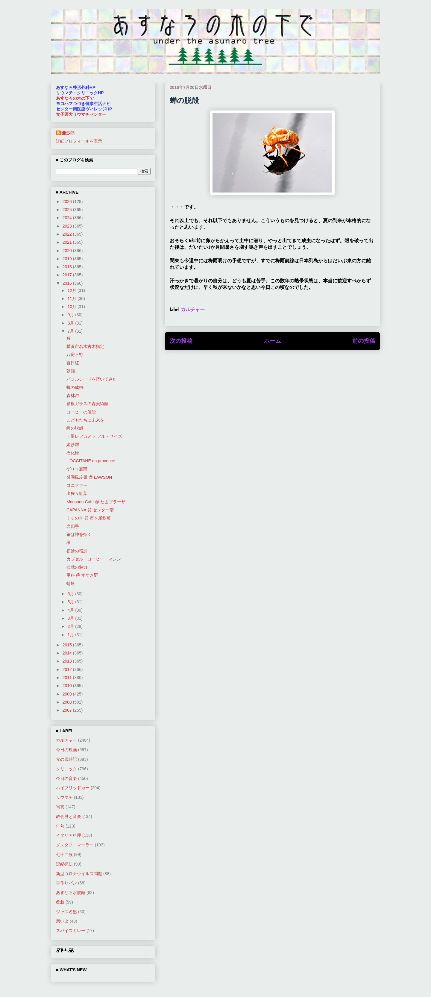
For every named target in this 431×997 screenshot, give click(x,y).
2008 (68, 702)
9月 (71, 314)
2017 (68, 274)
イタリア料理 (68, 835)
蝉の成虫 (74, 387)
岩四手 (72, 526)
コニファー (76, 485)
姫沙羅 (72, 444)
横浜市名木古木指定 (85, 346)
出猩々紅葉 (76, 493)
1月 (71, 634)
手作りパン (66, 883)
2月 (71, 626)
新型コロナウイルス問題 (79, 873)
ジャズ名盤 (66, 911)
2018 (68, 266)
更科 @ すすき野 (82, 575)
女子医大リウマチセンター (81, 114)
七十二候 (64, 854)
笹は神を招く (79, 534)
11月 (72, 298)
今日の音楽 (66, 778)
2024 (68, 217)
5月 (71, 601)
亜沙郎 (68, 133)
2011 (68, 677)
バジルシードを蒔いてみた (91, 379)
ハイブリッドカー (72, 787)
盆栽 (60, 902)
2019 (68, 258)
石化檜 (72, 452)
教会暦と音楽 (68, 816)
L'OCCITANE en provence (90, 460)
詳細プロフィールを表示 (79, 141)
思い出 (62, 921)
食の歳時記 (66, 759)
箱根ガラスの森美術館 (87, 403)
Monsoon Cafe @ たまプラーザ (95, 501)
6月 (71, 593)
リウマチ (64, 797)
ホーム (272, 341)
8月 (71, 323)
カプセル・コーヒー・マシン (93, 559)
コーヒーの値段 (81, 412)
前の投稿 (363, 341)
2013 (68, 661)
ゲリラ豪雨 (76, 469)
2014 (68, 653)
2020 (68, 250)
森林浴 (72, 395)
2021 (68, 242)
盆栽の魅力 (76, 567)
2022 (68, 234)
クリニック (66, 768)
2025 (68, 209)
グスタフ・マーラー (75, 845)
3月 (71, 618)
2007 (68, 710)
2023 (68, 226)
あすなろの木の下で (75, 98)
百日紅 (72, 362)
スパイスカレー (70, 930)
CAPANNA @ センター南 (90, 509)
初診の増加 (76, 550)
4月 (71, 610)
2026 (68, 201)
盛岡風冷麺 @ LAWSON (89, 477)
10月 (72, 306)
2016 (68, 283)
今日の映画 (66, 749)
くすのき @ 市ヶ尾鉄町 (88, 518)
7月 (71, 331)
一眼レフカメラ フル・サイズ (94, 436)
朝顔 (70, 371)
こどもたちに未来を (85, 420)
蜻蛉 (70, 583)
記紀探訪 (64, 864)
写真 (60, 806)
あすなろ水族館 (70, 892)
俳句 (60, 826)
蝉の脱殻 (74, 428)
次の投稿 (181, 341)
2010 (68, 685)
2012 (68, 669)
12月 (72, 290)
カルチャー (193, 309)
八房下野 (74, 354)
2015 (68, 645)
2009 (68, 694)
